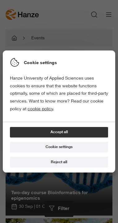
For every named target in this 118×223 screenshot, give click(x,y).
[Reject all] (59, 162)
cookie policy (40, 108)
